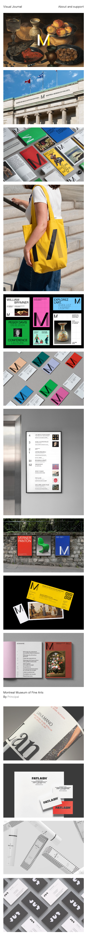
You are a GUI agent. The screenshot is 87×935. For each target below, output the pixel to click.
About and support (71, 6)
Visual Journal (12, 6)
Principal (13, 696)
